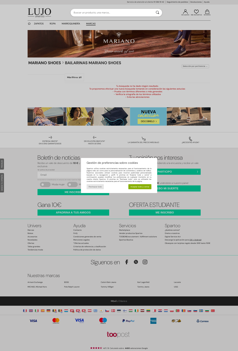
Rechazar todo (95, 187)
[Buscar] (157, 12)
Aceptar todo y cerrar (139, 187)
